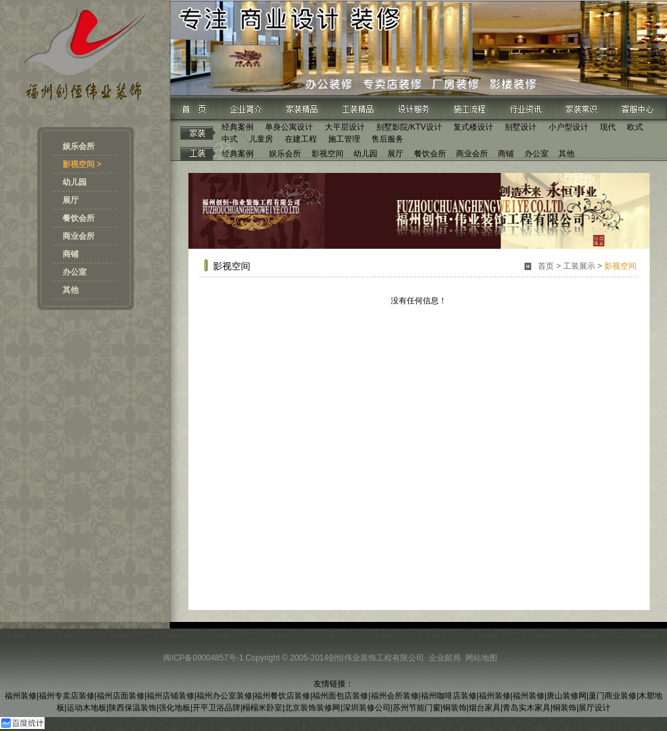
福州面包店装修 (340, 695)
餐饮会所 (79, 218)
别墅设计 (521, 127)
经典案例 (238, 127)
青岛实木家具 (527, 707)
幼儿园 (75, 182)
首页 (546, 266)
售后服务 (387, 139)
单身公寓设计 (289, 127)
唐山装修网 (566, 695)
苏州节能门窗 (417, 707)
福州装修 (21, 695)
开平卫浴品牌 (216, 707)
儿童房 (261, 139)
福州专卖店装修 (67, 695)
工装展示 (579, 266)
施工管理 (344, 139)
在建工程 (301, 139)
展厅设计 (594, 707)
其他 (71, 290)
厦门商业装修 (612, 695)
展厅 (71, 200)
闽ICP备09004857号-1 (203, 657)
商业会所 (79, 236)
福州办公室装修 (224, 695)
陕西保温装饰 (132, 707)
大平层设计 (345, 127)
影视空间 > (82, 164)
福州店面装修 (120, 695)
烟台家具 (485, 707)
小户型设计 (568, 127)
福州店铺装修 (170, 695)
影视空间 (327, 153)
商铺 (71, 254)
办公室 (75, 272)
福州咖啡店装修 (449, 695)
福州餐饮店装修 (282, 695)
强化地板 (174, 707)
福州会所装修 (395, 695)
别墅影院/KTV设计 (409, 127)
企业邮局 (445, 657)
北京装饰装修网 (312, 707)
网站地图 (481, 657)
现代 (608, 127)
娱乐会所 (79, 146)
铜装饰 (455, 707)
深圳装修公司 (367, 707)
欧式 (635, 127)
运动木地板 (87, 707)
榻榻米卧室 (262, 707)
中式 (230, 139)
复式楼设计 (473, 127)
